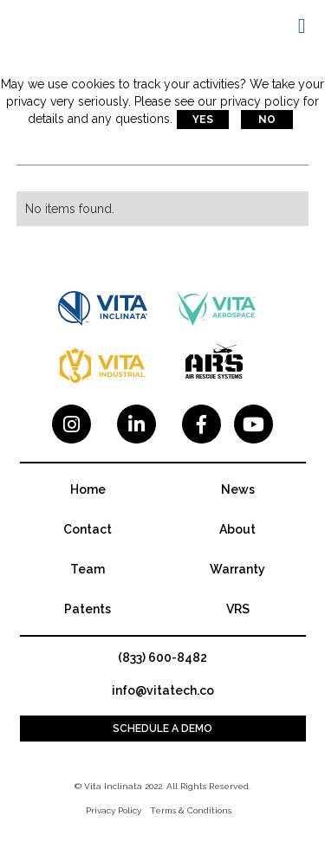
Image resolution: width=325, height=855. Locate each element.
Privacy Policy (113, 810)
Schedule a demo (162, 728)
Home (88, 489)
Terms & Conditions (190, 810)
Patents (87, 609)
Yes (202, 119)
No (267, 119)
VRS (238, 609)
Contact (87, 529)
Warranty (237, 569)
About (237, 529)
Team (87, 569)
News (238, 489)
